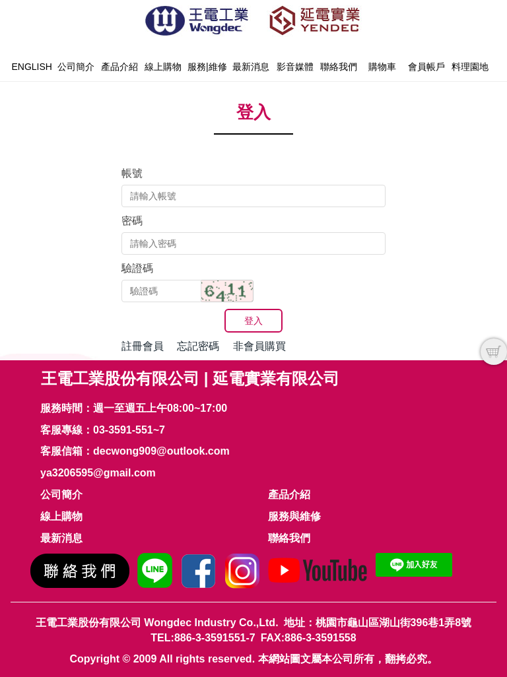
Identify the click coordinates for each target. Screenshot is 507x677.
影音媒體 (295, 66)
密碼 (132, 220)
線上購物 (163, 66)
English (31, 66)
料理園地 (470, 66)
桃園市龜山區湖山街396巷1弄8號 (394, 622)
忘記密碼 (198, 346)
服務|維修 (207, 66)
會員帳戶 (426, 66)
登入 (253, 320)
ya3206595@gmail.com (98, 472)
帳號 (132, 173)
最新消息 (250, 66)
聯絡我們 (338, 66)
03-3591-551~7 (129, 429)
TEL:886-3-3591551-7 (203, 637)
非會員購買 (259, 346)
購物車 (382, 66)
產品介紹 (119, 66)
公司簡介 (75, 66)
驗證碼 (137, 268)
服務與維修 (294, 516)
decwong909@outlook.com (161, 451)
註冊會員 (142, 346)
